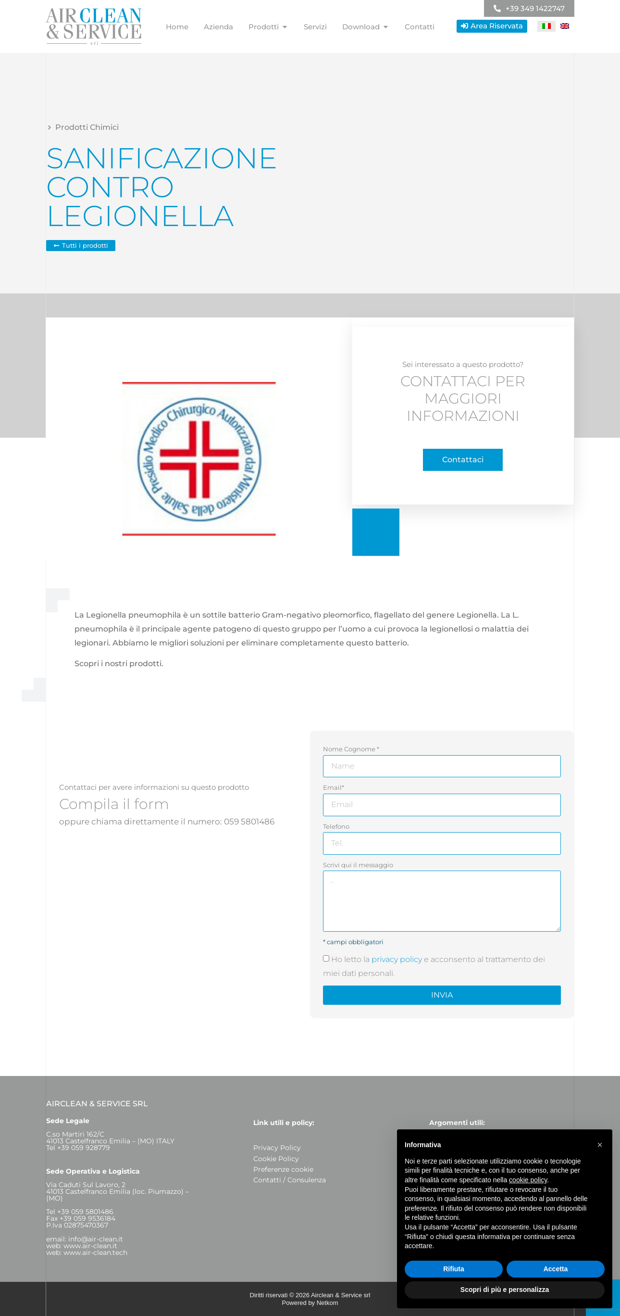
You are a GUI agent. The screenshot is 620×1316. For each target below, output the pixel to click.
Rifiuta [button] (453, 1269)
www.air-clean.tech (95, 1252)
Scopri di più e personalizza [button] (504, 1289)
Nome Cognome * (351, 749)
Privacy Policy (277, 1147)
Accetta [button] (556, 1269)
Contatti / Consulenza (289, 1180)
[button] (600, 1144)
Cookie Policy (276, 1158)
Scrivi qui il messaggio (358, 865)
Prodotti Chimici (87, 127)
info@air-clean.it (95, 1239)
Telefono (336, 826)
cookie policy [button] (528, 1180)
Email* (333, 787)
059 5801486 (249, 821)
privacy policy (397, 959)
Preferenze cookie (283, 1169)
